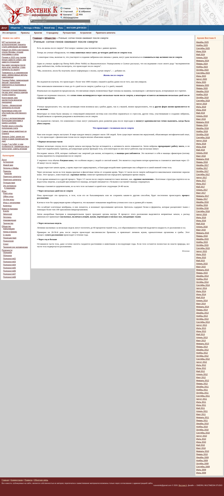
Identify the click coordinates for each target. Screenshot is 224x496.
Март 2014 (201, 304)
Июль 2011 (201, 402)
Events (6, 211)
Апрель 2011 (202, 411)
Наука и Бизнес (10, 232)
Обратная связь (41, 480)
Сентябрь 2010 (203, 433)
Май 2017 (200, 187)
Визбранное (85, 11)
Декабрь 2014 (202, 276)
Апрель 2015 (202, 264)
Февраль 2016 (202, 233)
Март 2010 (201, 448)
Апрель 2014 (202, 300)
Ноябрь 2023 (202, 67)
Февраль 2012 (202, 380)
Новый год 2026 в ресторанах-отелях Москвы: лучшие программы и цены (15, 52)
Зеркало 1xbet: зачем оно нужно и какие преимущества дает (15, 138)
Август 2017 (201, 177)
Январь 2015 (202, 273)
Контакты (67, 15)
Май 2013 (200, 334)
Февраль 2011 (202, 417)
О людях (7, 235)
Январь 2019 (202, 125)
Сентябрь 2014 (203, 285)
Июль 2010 (201, 439)
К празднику (52, 33)
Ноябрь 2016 (202, 205)
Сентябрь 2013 (203, 322)
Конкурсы (7, 206)
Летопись (7, 217)
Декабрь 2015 (202, 239)
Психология (8, 241)
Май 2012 (200, 371)
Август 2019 (201, 104)
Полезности (7, 250)
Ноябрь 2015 (202, 242)
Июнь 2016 (201, 221)
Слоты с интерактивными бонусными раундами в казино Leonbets (13, 120)
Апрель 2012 (202, 374)
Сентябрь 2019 (203, 101)
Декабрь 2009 (202, 457)
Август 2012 (201, 362)
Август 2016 (201, 214)
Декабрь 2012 (202, 350)
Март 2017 (201, 193)
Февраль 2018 (202, 159)
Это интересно (9, 33)
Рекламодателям (69, 18)
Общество (15, 28)
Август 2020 (201, 79)
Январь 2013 (202, 347)
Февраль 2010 (202, 451)
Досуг (4, 28)
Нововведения (9, 220)
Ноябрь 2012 (202, 353)
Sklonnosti (7, 214)
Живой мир (49, 28)
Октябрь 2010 (202, 430)
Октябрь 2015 (202, 245)
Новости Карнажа (10, 209)
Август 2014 (201, 288)
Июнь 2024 (201, 51)
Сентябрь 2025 (203, 48)
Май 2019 (200, 113)
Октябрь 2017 (202, 171)
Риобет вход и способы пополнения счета (12, 127)
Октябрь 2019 (202, 97)
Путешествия (69, 33)
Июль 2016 (201, 217)
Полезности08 (9, 277)
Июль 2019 (201, 107)
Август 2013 (201, 325)
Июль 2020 (201, 82)
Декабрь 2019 (202, 91)
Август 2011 (201, 399)
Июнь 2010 (201, 442)
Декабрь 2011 (202, 387)
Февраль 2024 (202, 61)
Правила (28, 480)
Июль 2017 (201, 181)
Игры (60, 28)
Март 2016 (201, 230)
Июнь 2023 (201, 76)
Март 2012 (201, 377)
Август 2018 (201, 141)
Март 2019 (201, 119)
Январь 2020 (202, 88)
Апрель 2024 (202, 57)
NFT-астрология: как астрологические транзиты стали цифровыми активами (14, 44)
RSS (81, 15)
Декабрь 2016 (202, 202)
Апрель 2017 (202, 190)
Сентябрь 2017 (203, 174)
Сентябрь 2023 (203, 73)
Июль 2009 (201, 470)
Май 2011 (200, 408)
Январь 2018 (202, 162)
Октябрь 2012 (202, 356)
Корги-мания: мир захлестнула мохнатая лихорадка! (12, 100)
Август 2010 (201, 436)
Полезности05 (9, 268)
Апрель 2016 (202, 227)
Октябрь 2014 (202, 282)
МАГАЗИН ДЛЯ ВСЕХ (76, 28)
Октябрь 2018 (202, 134)
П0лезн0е (7, 252)
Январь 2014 (202, 310)
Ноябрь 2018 (202, 131)
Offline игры (8, 196)
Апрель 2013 (202, 337)
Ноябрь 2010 (202, 427)
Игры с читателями (11, 203)
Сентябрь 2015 (203, 248)
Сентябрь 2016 (203, 211)
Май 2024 (200, 54)
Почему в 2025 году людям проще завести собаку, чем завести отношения (14, 59)
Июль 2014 (201, 291)
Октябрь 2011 (202, 393)
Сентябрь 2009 (203, 467)
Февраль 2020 (202, 85)
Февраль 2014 (202, 307)
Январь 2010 (202, 454)
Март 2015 (201, 267)
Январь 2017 (202, 199)
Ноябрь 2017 (202, 168)
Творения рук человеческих (15, 247)
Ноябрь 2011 (202, 390)
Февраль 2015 (202, 270)
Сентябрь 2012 (203, 359)
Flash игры (8, 193)
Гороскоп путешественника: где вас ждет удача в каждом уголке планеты (15, 92)
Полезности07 (9, 274)
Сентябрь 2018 (203, 137)
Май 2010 (200, 445)
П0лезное (7, 255)
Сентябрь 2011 (203, 396)
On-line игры (8, 199)
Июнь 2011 (201, 405)
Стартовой (68, 11)
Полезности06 (9, 271)
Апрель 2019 (202, 116)
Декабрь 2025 (202, 42)
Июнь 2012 (201, 368)
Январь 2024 (202, 64)
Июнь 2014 (201, 294)
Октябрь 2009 (202, 463)
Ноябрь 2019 (202, 94)
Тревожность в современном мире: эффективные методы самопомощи (15, 75)
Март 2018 (201, 156)
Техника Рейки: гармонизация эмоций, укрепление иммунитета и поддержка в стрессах (15, 83)
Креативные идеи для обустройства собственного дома (14, 113)
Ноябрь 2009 (202, 460)
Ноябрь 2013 (202, 316)
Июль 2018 (201, 144)
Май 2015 (200, 260)
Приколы (25, 33)
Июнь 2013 (201, 331)
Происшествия (9, 238)
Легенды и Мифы (32, 28)
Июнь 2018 (201, 147)
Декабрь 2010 (202, 424)
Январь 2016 (202, 236)
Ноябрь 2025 (202, 45)
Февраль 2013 (202, 344)
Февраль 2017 (202, 196)
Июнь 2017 (201, 184)
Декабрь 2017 (202, 165)
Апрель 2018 (202, 153)
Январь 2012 (202, 384)
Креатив (38, 33)
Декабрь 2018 (202, 128)
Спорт (6, 244)
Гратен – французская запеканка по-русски (12, 106)
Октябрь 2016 (202, 208)
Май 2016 (200, 224)
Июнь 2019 (201, 110)
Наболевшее (9, 229)
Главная (67, 8)
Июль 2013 (201, 328)
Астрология (85, 33)
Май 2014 (200, 297)
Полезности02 (9, 259)
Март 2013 (201, 340)
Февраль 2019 (202, 122)
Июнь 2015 (201, 257)
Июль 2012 (201, 365)
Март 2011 (201, 414)
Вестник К (183, 485)
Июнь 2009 (201, 473)
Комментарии (85, 8)
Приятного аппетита (105, 33)
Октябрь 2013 (202, 319)
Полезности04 (9, 265)
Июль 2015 (201, 254)
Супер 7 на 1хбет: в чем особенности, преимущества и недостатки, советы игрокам (15, 146)
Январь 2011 (202, 420)
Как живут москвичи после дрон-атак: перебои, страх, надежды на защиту (14, 67)
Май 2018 (200, 150)
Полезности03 (9, 262)
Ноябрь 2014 (202, 279)
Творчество (8, 223)
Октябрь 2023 (202, 70)
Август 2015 (201, 251)
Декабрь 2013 (202, 313)
